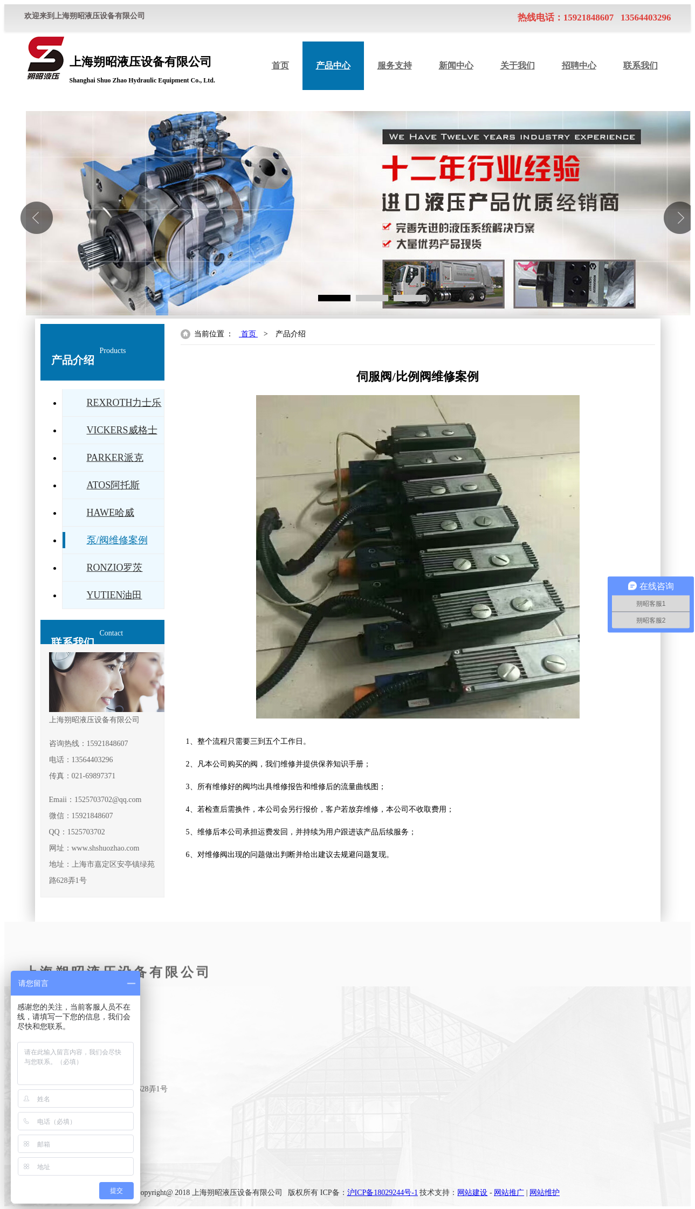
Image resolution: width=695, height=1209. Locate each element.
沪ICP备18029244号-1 (382, 1193)
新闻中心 (456, 65)
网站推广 (509, 1193)
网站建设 (472, 1193)
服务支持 (394, 65)
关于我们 (517, 65)
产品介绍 (291, 334)
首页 (280, 65)
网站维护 (544, 1193)
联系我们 (640, 65)
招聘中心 (579, 65)
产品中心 (333, 65)
